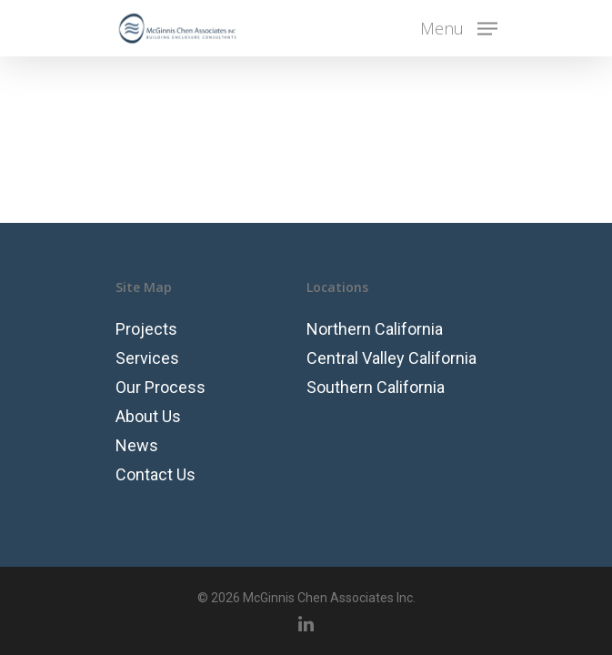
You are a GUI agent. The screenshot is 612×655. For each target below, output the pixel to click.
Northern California (374, 328)
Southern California (375, 387)
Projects (146, 328)
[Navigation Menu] (458, 26)
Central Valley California (391, 358)
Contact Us (155, 474)
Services (147, 358)
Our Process (160, 387)
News (136, 445)
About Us (148, 416)
